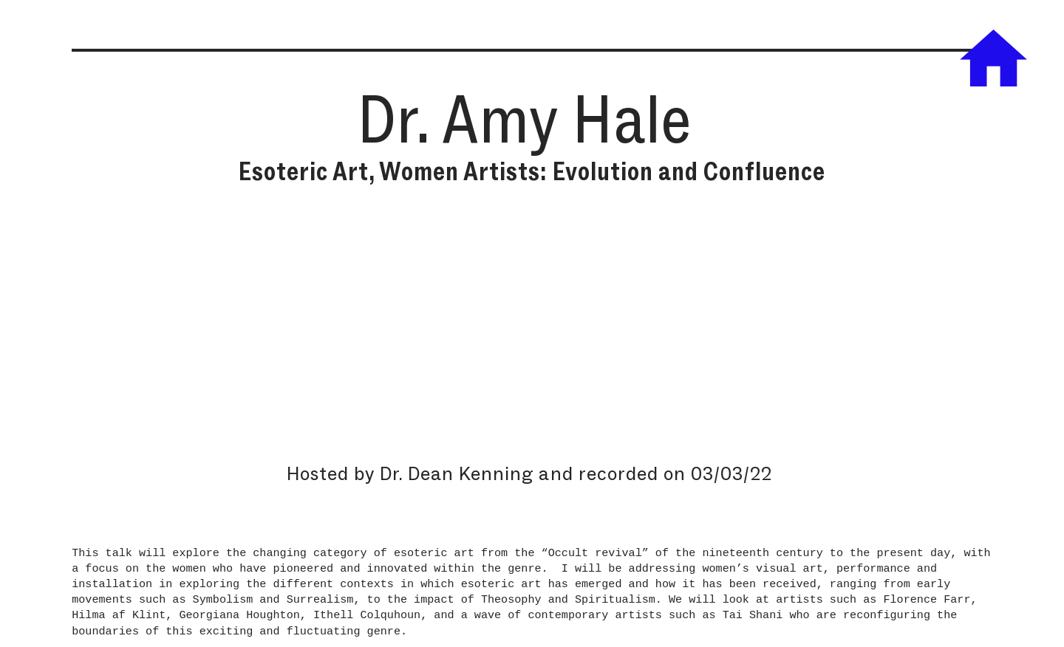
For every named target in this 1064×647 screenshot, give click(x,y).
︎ (994, 61)
